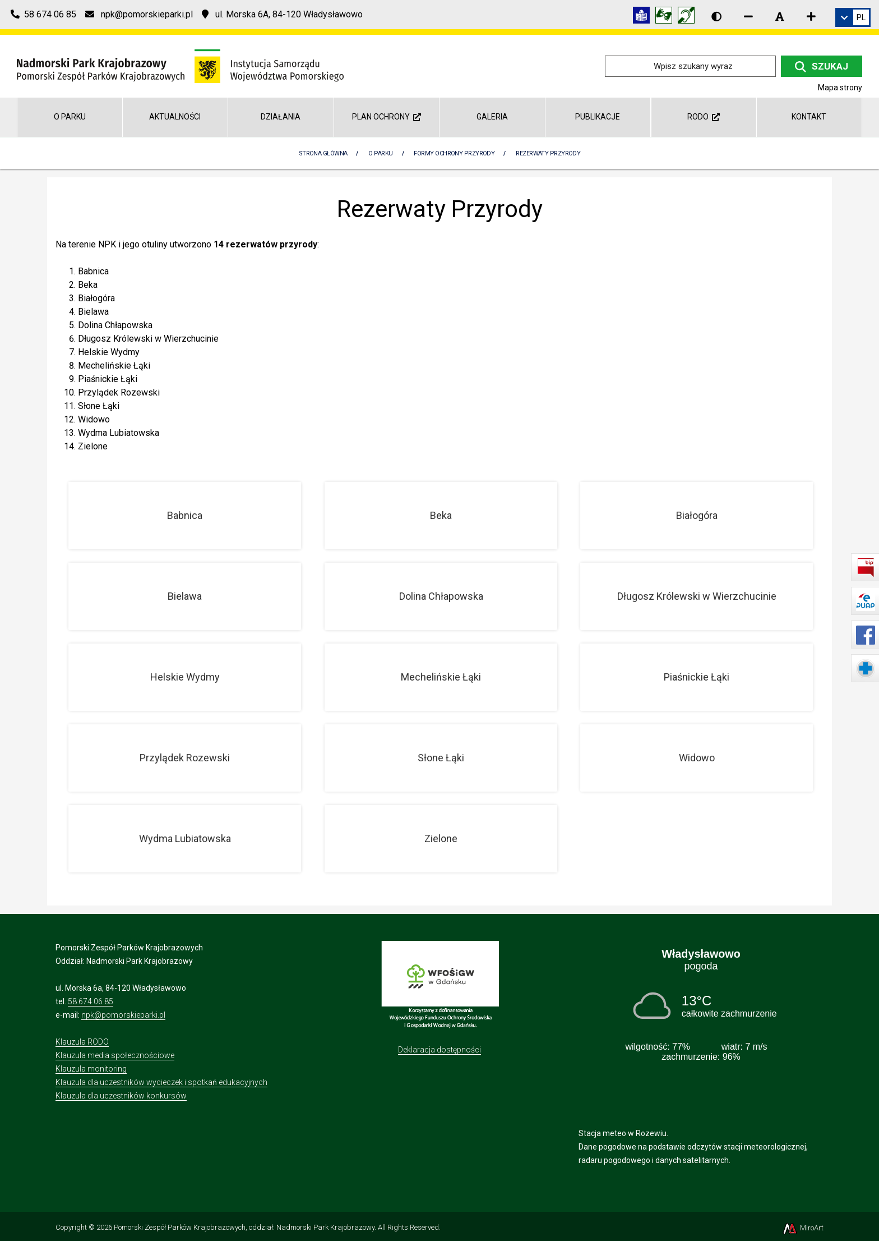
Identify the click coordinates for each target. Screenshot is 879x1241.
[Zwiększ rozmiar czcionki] (811, 16)
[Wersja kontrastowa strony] (716, 16)
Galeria (492, 116)
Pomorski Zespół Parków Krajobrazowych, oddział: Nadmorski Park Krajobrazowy (244, 1227)
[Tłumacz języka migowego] (666, 17)
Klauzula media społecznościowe (114, 1055)
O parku (70, 116)
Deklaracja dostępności (439, 1049)
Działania (280, 116)
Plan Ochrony (386, 116)
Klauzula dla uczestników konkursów (121, 1095)
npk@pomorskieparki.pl (123, 1014)
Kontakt (809, 116)
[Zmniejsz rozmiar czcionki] (748, 16)
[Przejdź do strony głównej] (180, 65)
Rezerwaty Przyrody (548, 153)
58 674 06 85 (90, 1001)
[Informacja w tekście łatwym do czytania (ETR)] (644, 17)
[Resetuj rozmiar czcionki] (779, 16)
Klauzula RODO (82, 1041)
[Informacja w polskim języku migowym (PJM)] (689, 17)
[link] (853, 17)
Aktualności (175, 116)
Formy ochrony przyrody (454, 153)
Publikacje (597, 116)
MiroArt (802, 1228)
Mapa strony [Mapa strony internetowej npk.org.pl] (840, 87)
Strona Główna (323, 153)
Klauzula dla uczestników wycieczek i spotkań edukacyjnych (161, 1082)
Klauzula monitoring (91, 1068)
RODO (703, 116)
